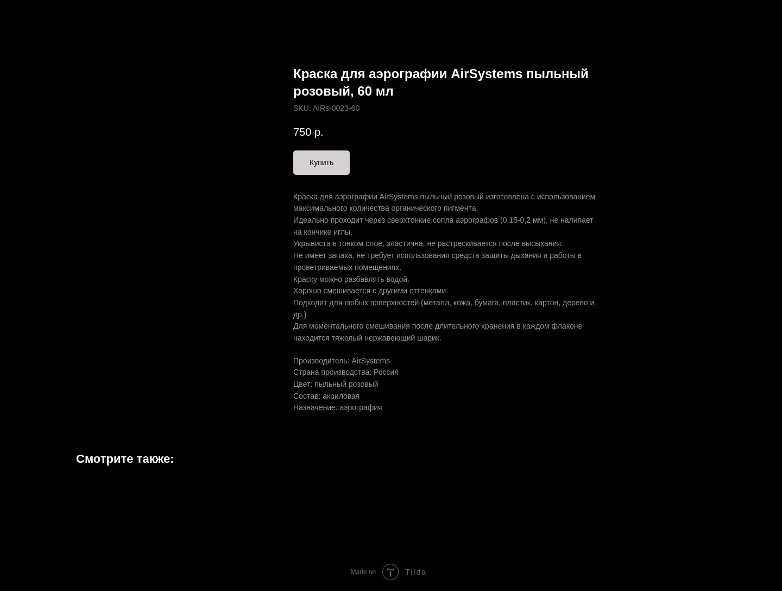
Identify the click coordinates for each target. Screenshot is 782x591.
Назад (31, 16)
